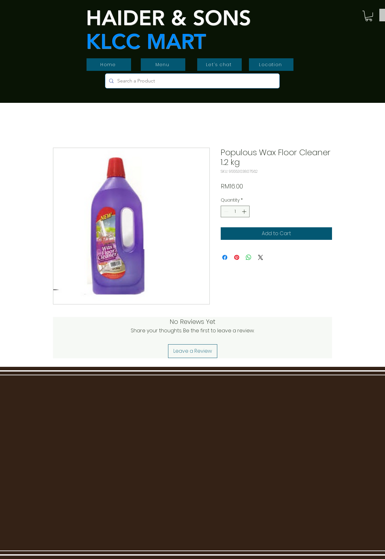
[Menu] (163, 64)
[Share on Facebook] (225, 257)
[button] (368, 16)
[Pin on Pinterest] (236, 257)
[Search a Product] (191, 81)
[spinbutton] (235, 211)
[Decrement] (225, 211)
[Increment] (245, 211)
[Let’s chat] (219, 64)
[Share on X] (260, 257)
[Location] (271, 64)
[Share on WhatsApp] (248, 257)
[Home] (109, 64)
